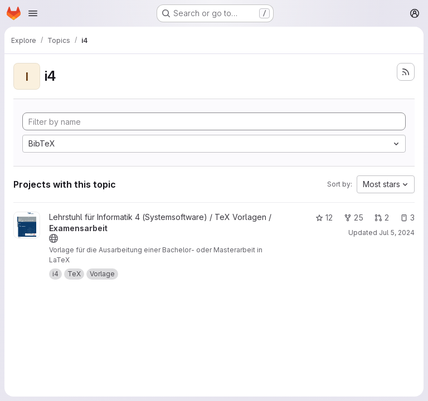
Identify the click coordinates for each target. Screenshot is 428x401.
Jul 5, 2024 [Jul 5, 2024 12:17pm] (397, 232)
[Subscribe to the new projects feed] (406, 72)
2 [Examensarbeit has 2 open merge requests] (381, 217)
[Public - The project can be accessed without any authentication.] (53, 238)
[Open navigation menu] (33, 13)
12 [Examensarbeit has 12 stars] (324, 217)
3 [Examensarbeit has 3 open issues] (407, 217)
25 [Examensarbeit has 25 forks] (353, 217)
